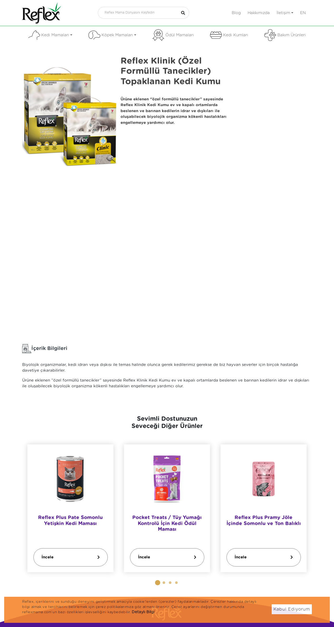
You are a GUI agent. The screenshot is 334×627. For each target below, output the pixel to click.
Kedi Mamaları (50, 35)
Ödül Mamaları (173, 35)
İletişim (285, 13)
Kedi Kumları (229, 35)
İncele (70, 557)
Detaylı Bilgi (143, 612)
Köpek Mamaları (112, 35)
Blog (236, 13)
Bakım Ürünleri (285, 35)
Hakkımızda (259, 13)
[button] (157, 582)
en (303, 13)
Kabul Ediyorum (291, 609)
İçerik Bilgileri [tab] (44, 348)
